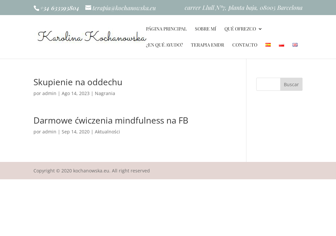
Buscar (291, 84)
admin (49, 93)
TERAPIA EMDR (207, 45)
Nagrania (105, 93)
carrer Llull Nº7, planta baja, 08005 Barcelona (244, 8)
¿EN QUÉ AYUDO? (164, 45)
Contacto (244, 45)
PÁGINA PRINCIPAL (166, 29)
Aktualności (107, 131)
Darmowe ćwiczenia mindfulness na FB (110, 120)
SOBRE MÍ (205, 29)
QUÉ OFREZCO (240, 29)
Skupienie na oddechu (77, 82)
